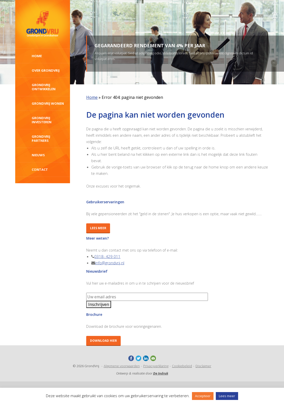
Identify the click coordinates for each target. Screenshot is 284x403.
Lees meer (98, 228)
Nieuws (38, 155)
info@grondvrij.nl (109, 262)
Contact (40, 169)
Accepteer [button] (202, 396)
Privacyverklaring (155, 366)
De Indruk (160, 373)
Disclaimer (203, 366)
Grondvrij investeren (41, 120)
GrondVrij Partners (41, 138)
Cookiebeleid (182, 366)
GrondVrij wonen (48, 103)
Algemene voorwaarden (122, 366)
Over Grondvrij (46, 70)
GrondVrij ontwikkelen (44, 87)
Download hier (103, 340)
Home (37, 56)
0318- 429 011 (107, 256)
